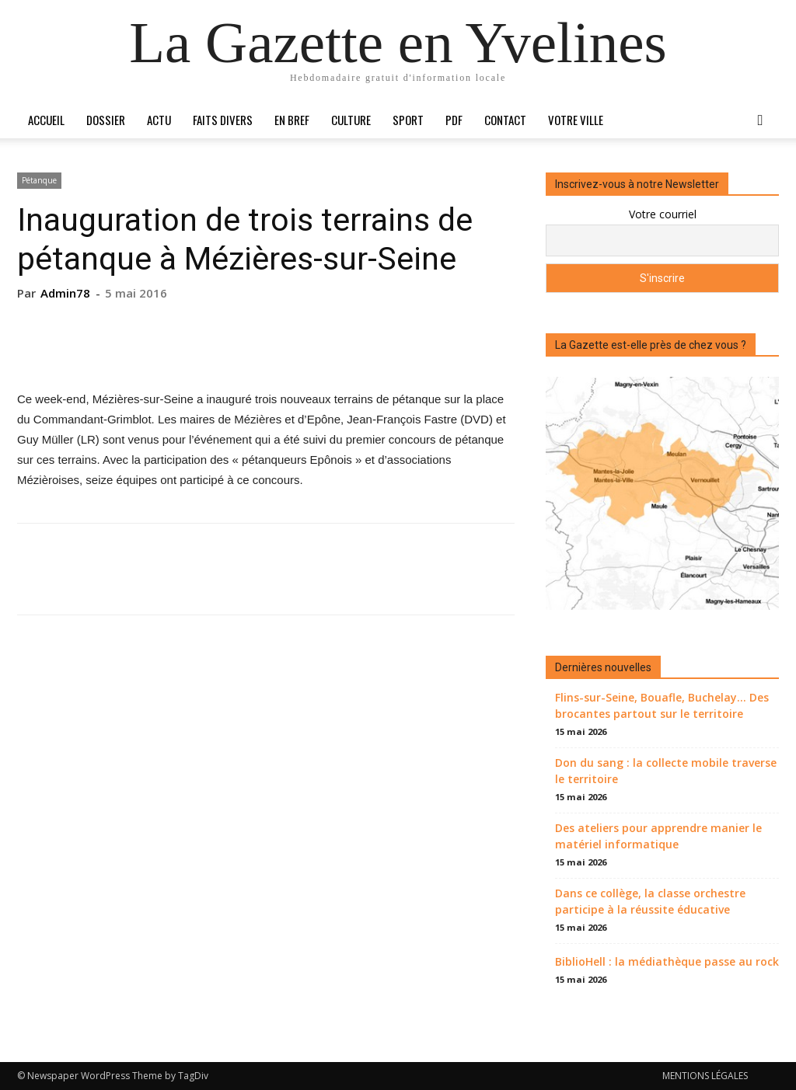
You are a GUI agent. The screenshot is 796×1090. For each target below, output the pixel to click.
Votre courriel (662, 214)
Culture (351, 119)
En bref (291, 119)
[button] (760, 120)
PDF (454, 119)
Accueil (46, 119)
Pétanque (39, 180)
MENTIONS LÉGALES (705, 1075)
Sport (408, 119)
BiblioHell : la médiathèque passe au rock (667, 961)
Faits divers (223, 119)
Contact (505, 119)
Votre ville (575, 119)
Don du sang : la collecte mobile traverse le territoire (666, 770)
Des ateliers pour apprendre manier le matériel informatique (658, 835)
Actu (159, 119)
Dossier (105, 119)
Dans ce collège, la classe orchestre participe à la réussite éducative (650, 901)
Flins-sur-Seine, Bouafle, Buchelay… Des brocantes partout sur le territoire (662, 705)
